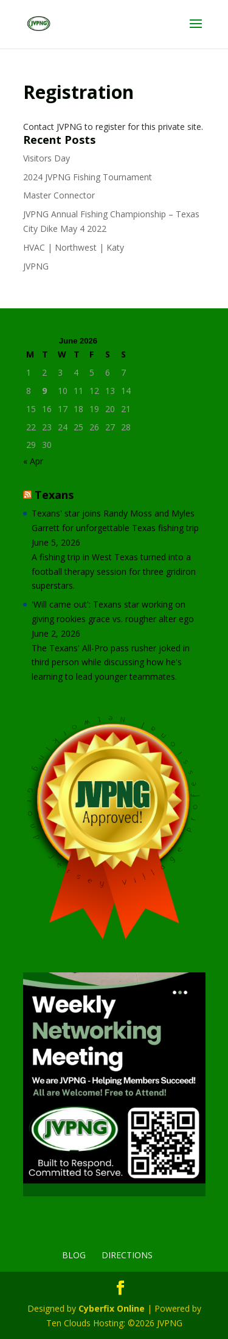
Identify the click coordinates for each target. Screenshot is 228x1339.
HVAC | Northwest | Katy (73, 247)
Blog (74, 1255)
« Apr (33, 461)
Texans (54, 494)
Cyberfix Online (111, 1308)
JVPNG (36, 266)
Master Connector (59, 195)
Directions (127, 1255)
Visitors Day (46, 158)
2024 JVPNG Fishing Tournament (87, 177)
